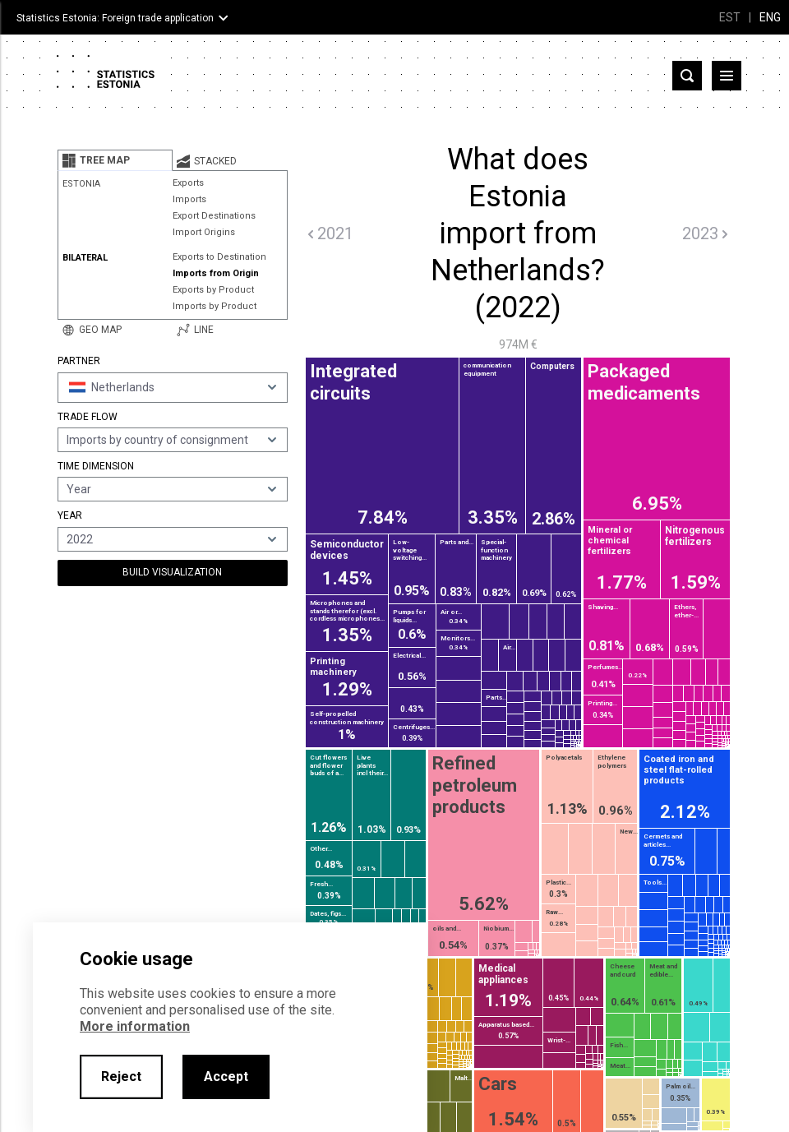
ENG (770, 17)
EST (730, 17)
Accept (226, 1076)
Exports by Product (213, 289)
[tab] (115, 160)
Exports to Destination (219, 257)
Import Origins (204, 232)
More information (135, 1026)
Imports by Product (214, 306)
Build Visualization (172, 572)
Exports (188, 183)
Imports (189, 199)
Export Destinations (214, 215)
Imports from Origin (216, 273)
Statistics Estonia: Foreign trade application (115, 18)
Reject (121, 1076)
